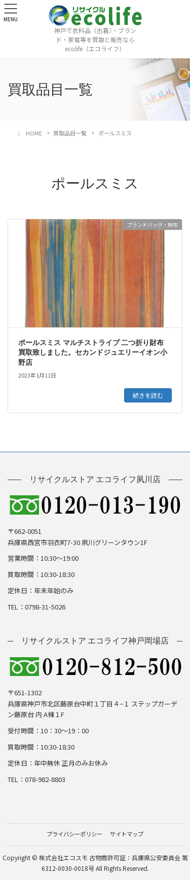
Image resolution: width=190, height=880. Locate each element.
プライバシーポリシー (74, 834)
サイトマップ (126, 834)
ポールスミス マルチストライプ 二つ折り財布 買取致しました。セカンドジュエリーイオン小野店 (92, 352)
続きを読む (148, 395)
